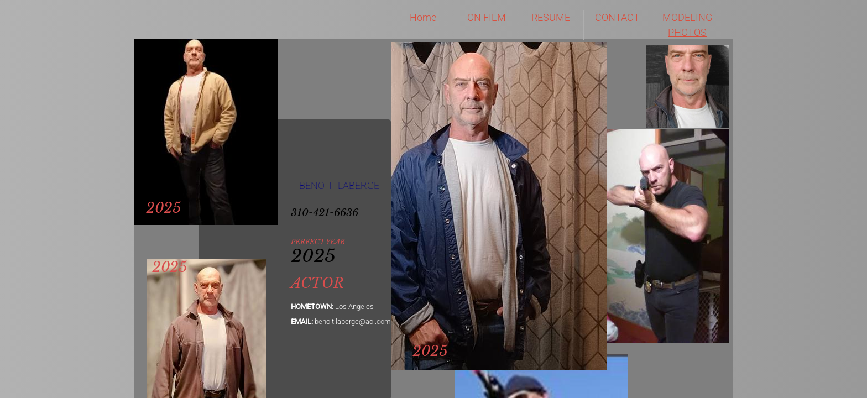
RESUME (550, 17)
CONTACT (617, 17)
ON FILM (486, 17)
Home (423, 17)
